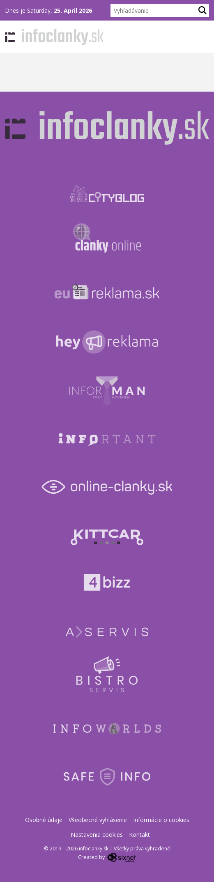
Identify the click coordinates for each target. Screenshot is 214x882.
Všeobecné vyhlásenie (98, 820)
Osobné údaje (43, 820)
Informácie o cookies (161, 820)
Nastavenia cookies (97, 834)
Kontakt (139, 834)
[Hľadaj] (202, 10)
